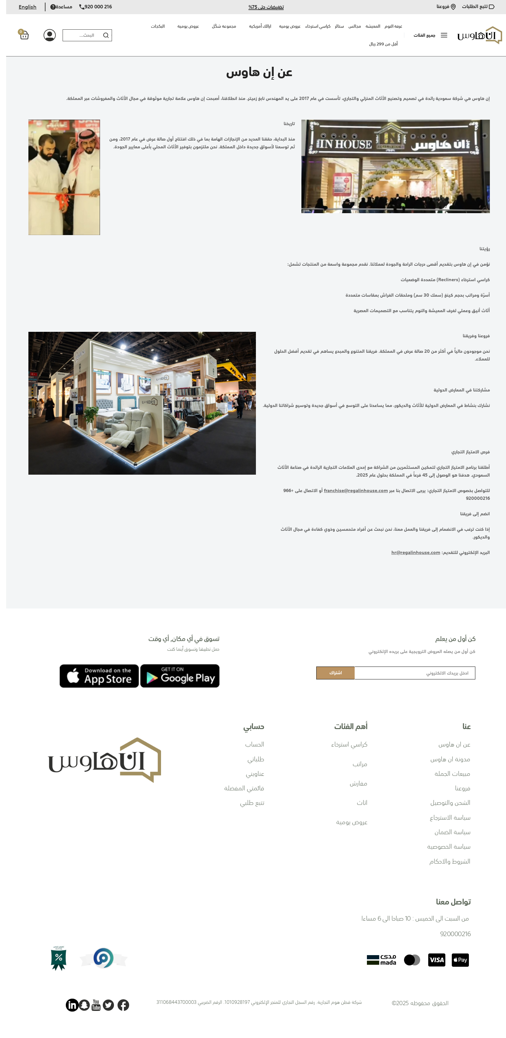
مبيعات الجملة (446, 772)
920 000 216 (89, 7)
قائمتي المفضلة (238, 787)
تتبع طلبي (246, 801)
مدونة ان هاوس (444, 758)
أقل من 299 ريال (377, 44)
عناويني (249, 772)
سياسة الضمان (446, 831)
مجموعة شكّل (218, 26)
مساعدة (55, 7)
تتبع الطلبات (472, 7)
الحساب (248, 743)
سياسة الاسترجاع (444, 816)
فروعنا (440, 7)
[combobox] (74, 35)
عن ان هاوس (448, 743)
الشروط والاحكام (443, 860)
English (21, 7)
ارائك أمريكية (254, 26)
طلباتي (249, 758)
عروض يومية (182, 26)
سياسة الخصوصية (442, 845)
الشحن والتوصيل (444, 801)
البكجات (151, 26)
